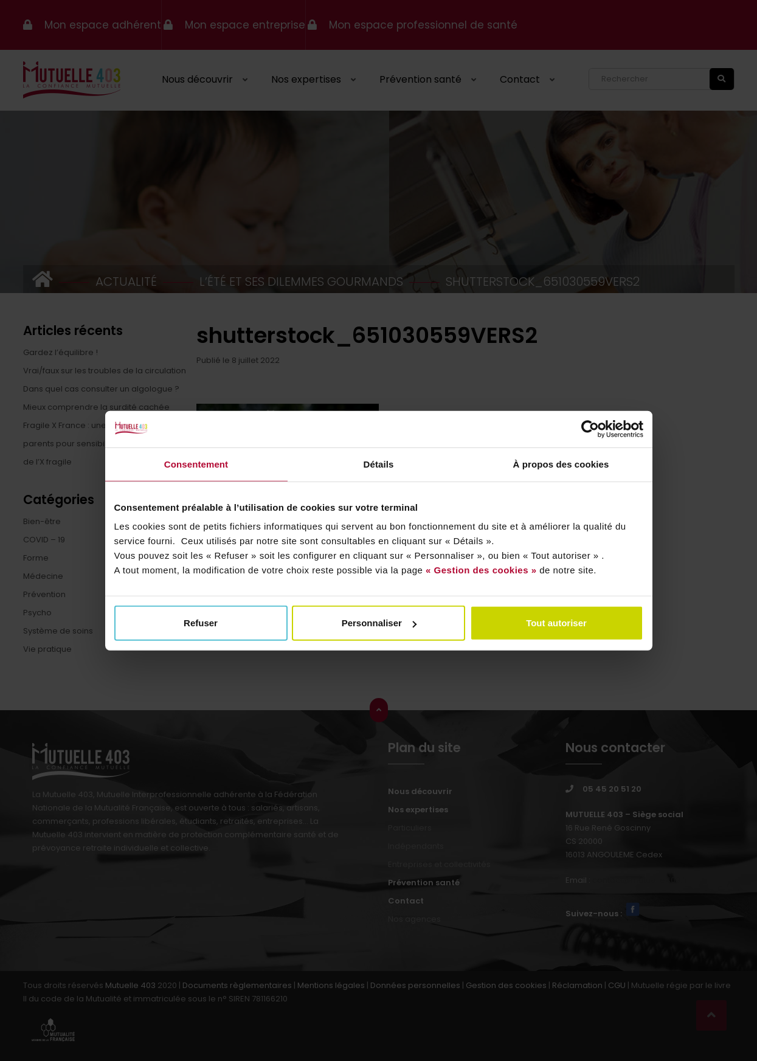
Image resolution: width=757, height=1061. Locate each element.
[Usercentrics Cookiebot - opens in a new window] (590, 429)
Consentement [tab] (196, 463)
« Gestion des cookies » (481, 570)
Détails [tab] (379, 463)
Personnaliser (379, 623)
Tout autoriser (556, 623)
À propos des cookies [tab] (561, 463)
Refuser (201, 623)
